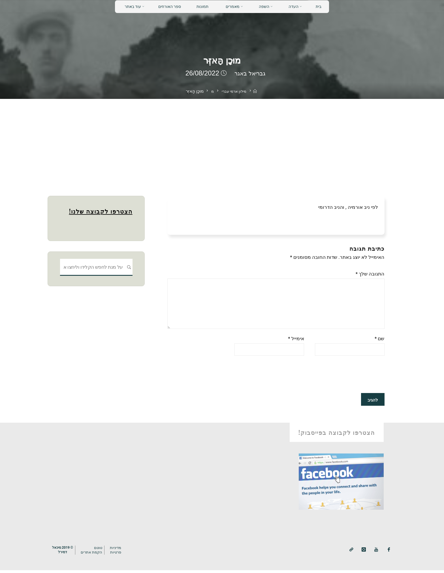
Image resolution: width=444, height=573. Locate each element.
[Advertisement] (222, 141)
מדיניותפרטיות (119, 552)
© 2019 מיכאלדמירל (63, 552)
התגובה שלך (370, 274)
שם (380, 341)
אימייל (296, 341)
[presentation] (341, 378)
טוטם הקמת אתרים (94, 552)
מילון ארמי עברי (234, 91)
